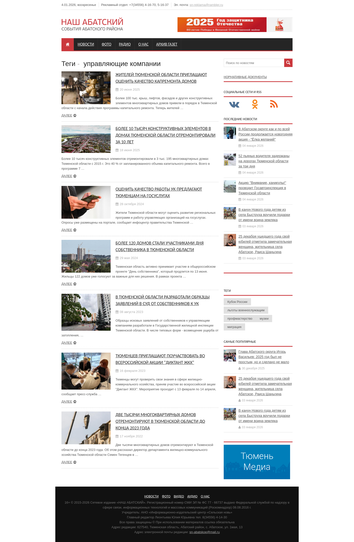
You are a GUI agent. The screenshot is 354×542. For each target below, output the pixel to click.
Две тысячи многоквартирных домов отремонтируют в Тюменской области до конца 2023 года (160, 421)
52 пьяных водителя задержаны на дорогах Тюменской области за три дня (263, 161)
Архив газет (166, 44)
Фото (106, 44)
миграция (234, 327)
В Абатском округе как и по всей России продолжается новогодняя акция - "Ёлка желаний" (265, 134)
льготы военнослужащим (246, 310)
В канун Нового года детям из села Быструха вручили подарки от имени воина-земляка (264, 215)
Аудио (192, 496)
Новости (86, 44)
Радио (125, 44)
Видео (179, 496)
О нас (143, 44)
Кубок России (237, 302)
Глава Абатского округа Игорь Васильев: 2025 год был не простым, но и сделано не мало (263, 357)
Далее (66, 115)
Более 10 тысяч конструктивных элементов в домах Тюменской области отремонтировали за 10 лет (165, 135)
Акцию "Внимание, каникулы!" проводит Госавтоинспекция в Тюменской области (262, 188)
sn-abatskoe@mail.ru (205, 532)
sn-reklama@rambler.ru (206, 5)
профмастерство (239, 318)
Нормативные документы (245, 77)
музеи (264, 318)
